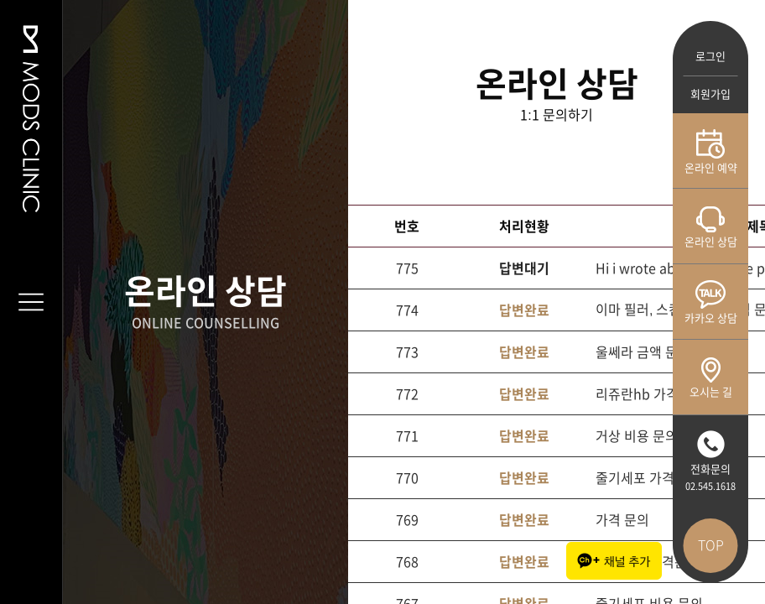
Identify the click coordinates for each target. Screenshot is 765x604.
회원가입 (710, 94)
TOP (711, 545)
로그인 (710, 56)
